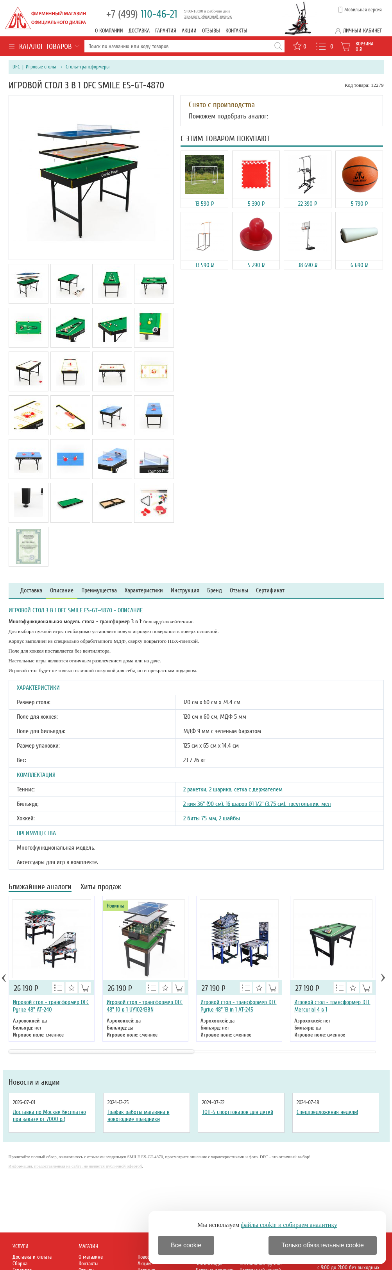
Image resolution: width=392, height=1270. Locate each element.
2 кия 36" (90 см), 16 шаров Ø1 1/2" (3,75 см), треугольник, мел (257, 804)
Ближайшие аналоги (40, 887)
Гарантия (165, 30)
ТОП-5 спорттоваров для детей (237, 1112)
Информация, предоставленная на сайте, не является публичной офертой (75, 1166)
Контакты (236, 30)
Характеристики (144, 590)
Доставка (139, 30)
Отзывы (211, 30)
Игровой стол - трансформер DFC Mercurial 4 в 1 (332, 1006)
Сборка (20, 1263)
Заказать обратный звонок (208, 16)
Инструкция (185, 590)
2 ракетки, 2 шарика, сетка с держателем (233, 789)
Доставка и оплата (32, 1257)
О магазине (91, 1257)
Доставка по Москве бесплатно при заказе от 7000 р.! (49, 1116)
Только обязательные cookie (322, 1245)
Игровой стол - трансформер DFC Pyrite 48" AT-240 (51, 1006)
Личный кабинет (362, 30)
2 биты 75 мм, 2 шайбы (211, 818)
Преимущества (99, 590)
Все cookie (186, 1245)
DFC (16, 67)
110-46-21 (141, 14)
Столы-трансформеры (87, 67)
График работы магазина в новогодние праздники (138, 1116)
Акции (189, 30)
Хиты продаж (101, 887)
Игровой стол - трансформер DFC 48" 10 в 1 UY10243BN (145, 1006)
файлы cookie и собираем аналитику (289, 1225)
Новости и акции (34, 1082)
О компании (109, 30)
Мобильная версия (363, 10)
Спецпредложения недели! (327, 1112)
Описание (61, 590)
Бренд (214, 590)
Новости (146, 1257)
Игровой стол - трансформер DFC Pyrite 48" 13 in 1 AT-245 (238, 1006)
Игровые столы (41, 67)
